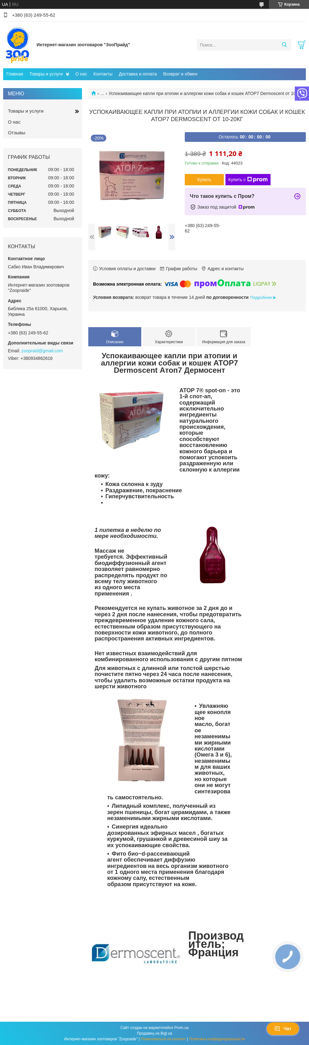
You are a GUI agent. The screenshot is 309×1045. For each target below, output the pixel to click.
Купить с (248, 179)
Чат (282, 1028)
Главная (14, 73)
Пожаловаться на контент (163, 1039)
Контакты (102, 73)
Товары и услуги (46, 73)
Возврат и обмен (180, 73)
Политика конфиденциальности (217, 1039)
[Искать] (284, 45)
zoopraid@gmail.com (42, 350)
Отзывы (16, 132)
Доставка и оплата (138, 73)
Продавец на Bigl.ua (154, 1033)
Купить (204, 179)
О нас (81, 73)
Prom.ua (181, 1027)
